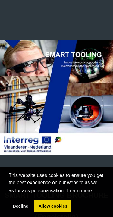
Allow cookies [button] (53, 206)
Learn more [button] (79, 190)
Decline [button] (20, 206)
